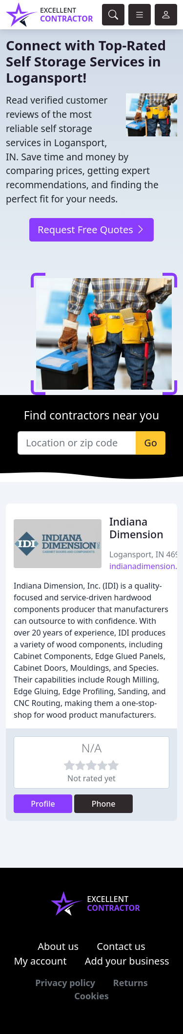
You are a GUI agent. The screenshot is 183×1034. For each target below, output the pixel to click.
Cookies (91, 996)
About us (58, 946)
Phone (104, 803)
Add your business (127, 961)
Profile (43, 803)
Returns (130, 983)
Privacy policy (65, 983)
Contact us (121, 946)
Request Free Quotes (91, 229)
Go (150, 442)
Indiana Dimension (136, 527)
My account (40, 961)
